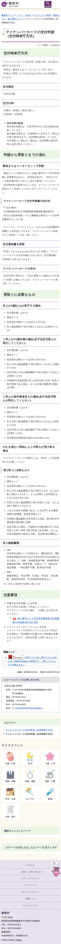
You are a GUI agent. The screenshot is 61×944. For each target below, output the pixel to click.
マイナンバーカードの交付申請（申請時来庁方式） (29, 730)
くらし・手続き (24, 15)
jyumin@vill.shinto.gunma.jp (29, 708)
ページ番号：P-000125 (48, 45)
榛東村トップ (7, 15)
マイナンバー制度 (42, 15)
